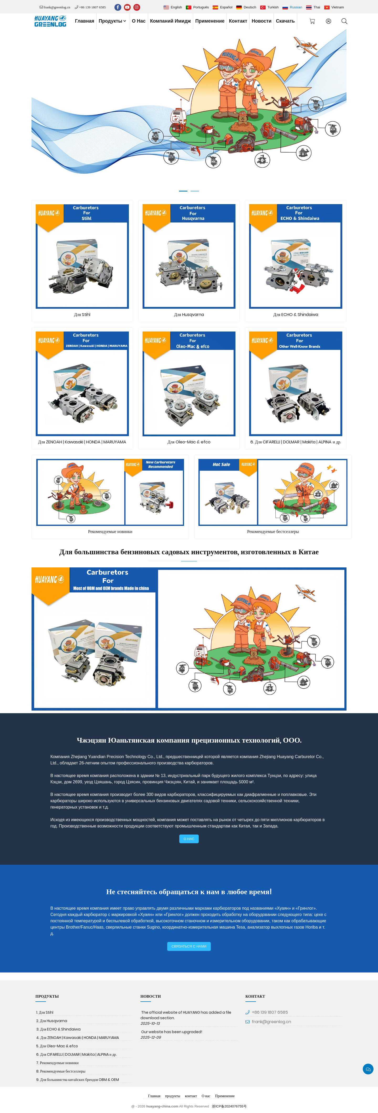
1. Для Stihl (44, 1012)
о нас (189, 839)
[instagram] (136, 7)
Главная (84, 21)
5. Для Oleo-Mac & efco (57, 1046)
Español (226, 7)
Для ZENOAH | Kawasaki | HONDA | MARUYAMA (82, 442)
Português (201, 7)
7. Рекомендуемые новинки (57, 1062)
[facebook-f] (117, 7)
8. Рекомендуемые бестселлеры (60, 1071)
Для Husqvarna (189, 315)
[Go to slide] (183, 191)
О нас (139, 21)
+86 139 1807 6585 (92, 7)
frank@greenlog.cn (57, 7)
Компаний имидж (170, 21)
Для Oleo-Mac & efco (188, 442)
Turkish (273, 7)
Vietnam (338, 7)
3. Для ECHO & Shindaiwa (58, 1029)
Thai (316, 7)
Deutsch (250, 7)
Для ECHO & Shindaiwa (296, 315)
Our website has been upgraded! (171, 1031)
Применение (209, 21)
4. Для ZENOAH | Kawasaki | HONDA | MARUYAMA (77, 1037)
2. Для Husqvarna (51, 1020)
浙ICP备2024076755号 (229, 1106)
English (176, 7)
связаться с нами (189, 946)
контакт (238, 21)
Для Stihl (82, 315)
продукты (113, 21)
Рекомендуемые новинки (110, 532)
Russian (296, 7)
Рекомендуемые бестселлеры (273, 532)
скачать (285, 21)
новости (261, 21)
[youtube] (127, 7)
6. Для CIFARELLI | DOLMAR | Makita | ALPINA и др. (295, 442)
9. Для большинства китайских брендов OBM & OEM (77, 1079)
